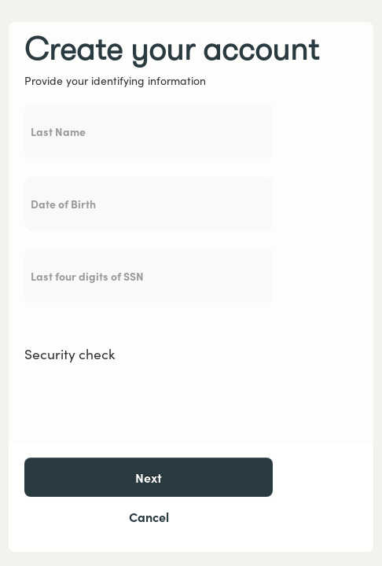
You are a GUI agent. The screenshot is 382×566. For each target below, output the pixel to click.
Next (148, 477)
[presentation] (143, 400)
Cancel (149, 516)
